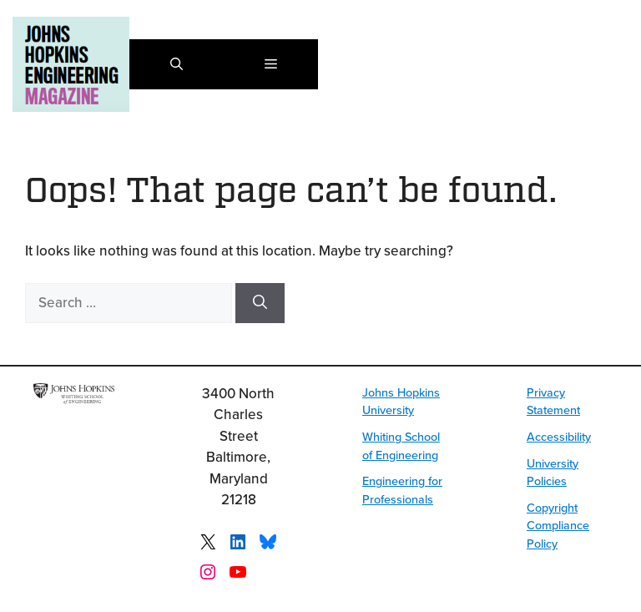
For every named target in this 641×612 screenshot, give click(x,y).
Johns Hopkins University (401, 401)
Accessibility (559, 436)
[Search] (260, 303)
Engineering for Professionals (402, 490)
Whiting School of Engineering (401, 445)
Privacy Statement (553, 401)
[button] (176, 64)
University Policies (552, 472)
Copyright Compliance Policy (558, 525)
